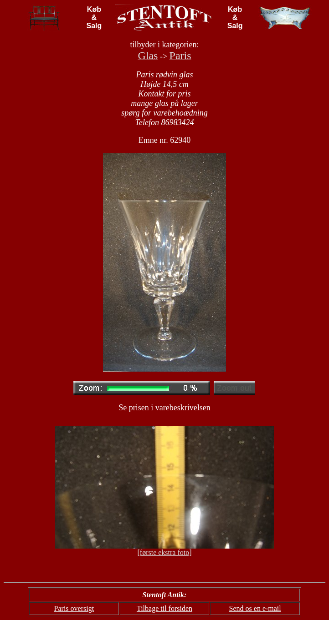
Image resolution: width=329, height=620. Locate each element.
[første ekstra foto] (164, 552)
